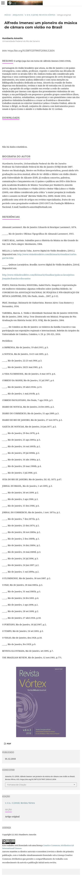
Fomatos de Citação (16, 784)
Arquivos (18, 15)
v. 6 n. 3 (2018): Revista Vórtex (40, 15)
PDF (8, 743)
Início (7, 15)
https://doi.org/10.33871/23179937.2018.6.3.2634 (31, 50)
